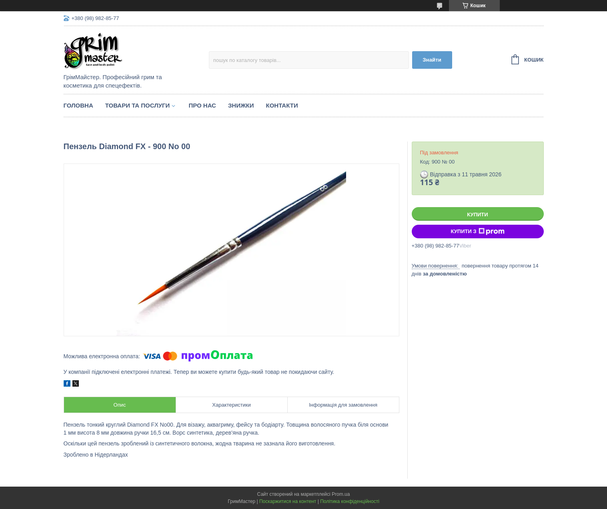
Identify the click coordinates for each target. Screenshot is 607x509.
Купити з (477, 231)
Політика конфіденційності (349, 501)
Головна (78, 105)
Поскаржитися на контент (287, 501)
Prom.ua (341, 494)
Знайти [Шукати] (432, 60)
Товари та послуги (137, 105)
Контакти (282, 105)
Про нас (202, 105)
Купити (477, 215)
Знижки (241, 105)
